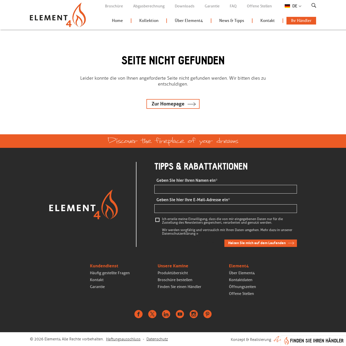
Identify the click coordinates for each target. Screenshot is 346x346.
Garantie (212, 6)
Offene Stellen (259, 6)
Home (117, 20)
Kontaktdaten (240, 280)
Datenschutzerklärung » (180, 233)
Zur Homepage (168, 104)
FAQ (233, 6)
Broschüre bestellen (175, 280)
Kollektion (148, 20)
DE (294, 6)
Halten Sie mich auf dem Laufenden (257, 243)
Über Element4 (189, 20)
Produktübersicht (173, 273)
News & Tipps (231, 20)
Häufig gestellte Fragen (110, 273)
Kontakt (267, 20)
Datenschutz (157, 339)
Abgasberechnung (149, 6)
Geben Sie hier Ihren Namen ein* (186, 180)
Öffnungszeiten (242, 286)
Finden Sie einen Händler (179, 286)
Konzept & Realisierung (273, 339)
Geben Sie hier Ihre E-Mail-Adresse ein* (193, 199)
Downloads (184, 6)
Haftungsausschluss (123, 339)
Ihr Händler (301, 20)
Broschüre (114, 6)
